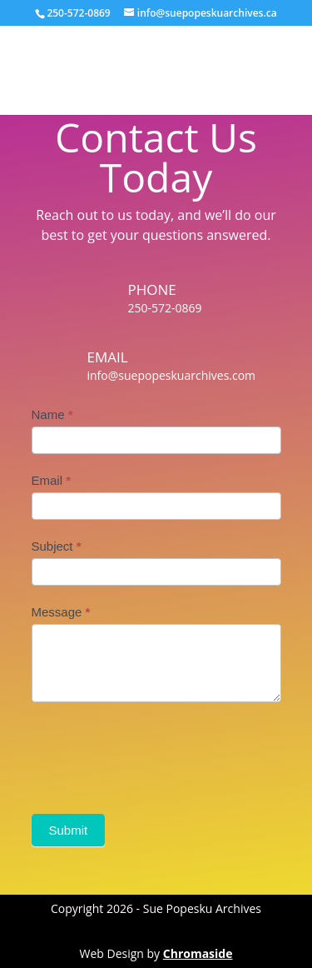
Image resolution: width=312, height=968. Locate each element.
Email (52, 480)
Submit (68, 830)
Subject (57, 546)
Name (52, 414)
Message (61, 612)
